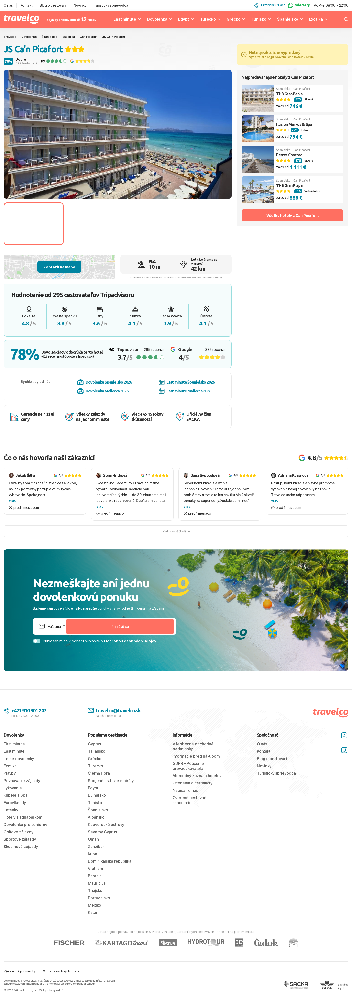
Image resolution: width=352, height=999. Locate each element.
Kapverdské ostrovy (106, 824)
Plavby (10, 773)
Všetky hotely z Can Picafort (292, 215)
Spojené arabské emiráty (111, 780)
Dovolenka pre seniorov (25, 824)
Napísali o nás (185, 790)
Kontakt (26, 5)
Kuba (92, 853)
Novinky (80, 5)
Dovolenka (157, 19)
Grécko (234, 19)
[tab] (108, 192)
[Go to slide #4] (219, 223)
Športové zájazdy (20, 839)
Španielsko (287, 19)
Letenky (11, 809)
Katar (93, 912)
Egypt (183, 19)
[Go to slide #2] (95, 223)
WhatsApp (299, 5)
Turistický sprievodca (111, 5)
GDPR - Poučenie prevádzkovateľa (188, 766)
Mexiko (94, 905)
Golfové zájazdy (18, 831)
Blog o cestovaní (53, 5)
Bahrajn (95, 875)
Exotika (316, 19)
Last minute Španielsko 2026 (187, 382)
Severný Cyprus (102, 831)
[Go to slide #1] (33, 223)
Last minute (124, 19)
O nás (8, 5)
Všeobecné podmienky (20, 971)
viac (12, 500)
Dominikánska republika (109, 861)
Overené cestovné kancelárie (189, 800)
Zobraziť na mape (59, 267)
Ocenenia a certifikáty (192, 783)
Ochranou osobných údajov (130, 641)
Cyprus (94, 743)
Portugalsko (99, 897)
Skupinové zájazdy (21, 846)
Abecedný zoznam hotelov (197, 775)
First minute (14, 743)
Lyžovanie (13, 787)
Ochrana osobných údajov (61, 971)
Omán (93, 839)
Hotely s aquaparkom (23, 817)
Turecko (208, 19)
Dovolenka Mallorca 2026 (102, 391)
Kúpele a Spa (16, 795)
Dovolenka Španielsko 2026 (104, 382)
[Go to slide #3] (157, 223)
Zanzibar (96, 846)
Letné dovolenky (19, 758)
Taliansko (96, 751)
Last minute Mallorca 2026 (185, 391)
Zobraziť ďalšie (176, 531)
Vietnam (95, 868)
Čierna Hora (99, 773)
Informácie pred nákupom (196, 756)
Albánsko (96, 817)
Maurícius (97, 883)
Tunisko (258, 19)
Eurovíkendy (15, 802)
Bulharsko (97, 795)
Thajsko (95, 890)
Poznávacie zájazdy (22, 780)
